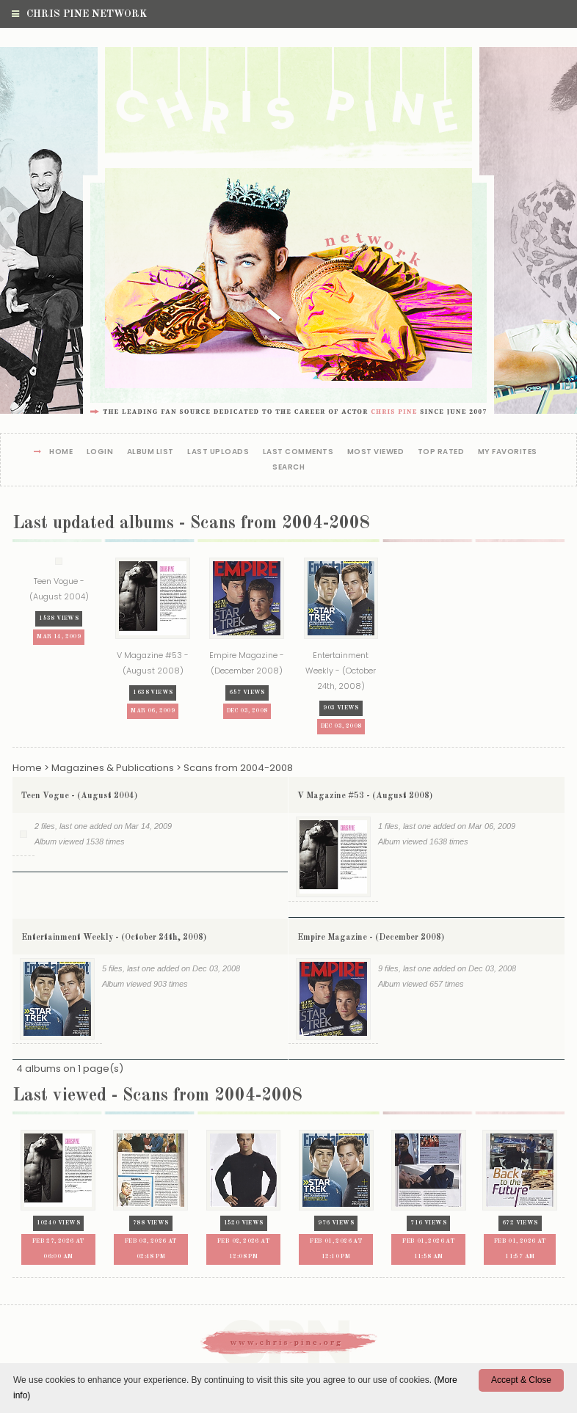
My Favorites (507, 452)
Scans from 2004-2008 (238, 769)
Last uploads (218, 452)
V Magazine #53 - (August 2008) (364, 797)
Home (61, 452)
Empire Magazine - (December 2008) (370, 941)
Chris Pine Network (79, 14)
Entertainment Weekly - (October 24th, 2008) (113, 941)
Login (100, 452)
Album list (150, 452)
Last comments (298, 452)
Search (288, 467)
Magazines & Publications (112, 769)
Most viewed (375, 452)
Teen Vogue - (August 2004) (79, 797)
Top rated (441, 452)
